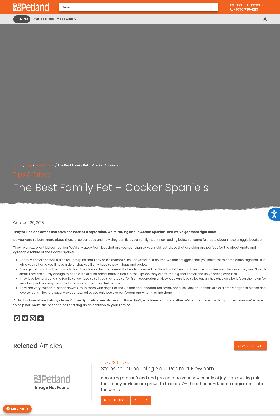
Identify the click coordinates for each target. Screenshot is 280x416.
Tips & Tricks (44, 165)
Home (17, 165)
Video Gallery (66, 19)
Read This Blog (115, 400)
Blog (28, 165)
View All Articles (250, 345)
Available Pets (43, 19)
